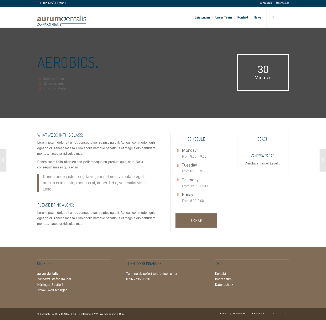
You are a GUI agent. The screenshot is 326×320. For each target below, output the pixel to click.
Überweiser (282, 3)
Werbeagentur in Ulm (112, 314)
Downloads (265, 3)
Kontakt (220, 274)
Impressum (223, 279)
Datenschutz (224, 285)
